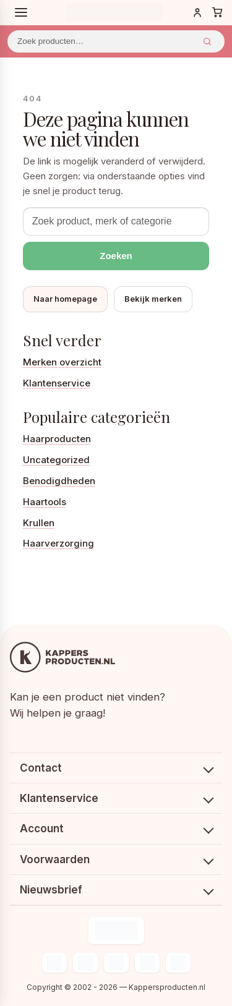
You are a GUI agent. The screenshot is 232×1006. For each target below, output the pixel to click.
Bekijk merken (153, 299)
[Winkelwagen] (217, 12)
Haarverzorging (58, 543)
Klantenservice (56, 383)
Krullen (38, 523)
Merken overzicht (62, 362)
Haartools (44, 502)
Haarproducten (57, 439)
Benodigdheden (59, 481)
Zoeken (207, 41)
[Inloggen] (197, 12)
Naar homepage (65, 299)
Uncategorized (56, 460)
